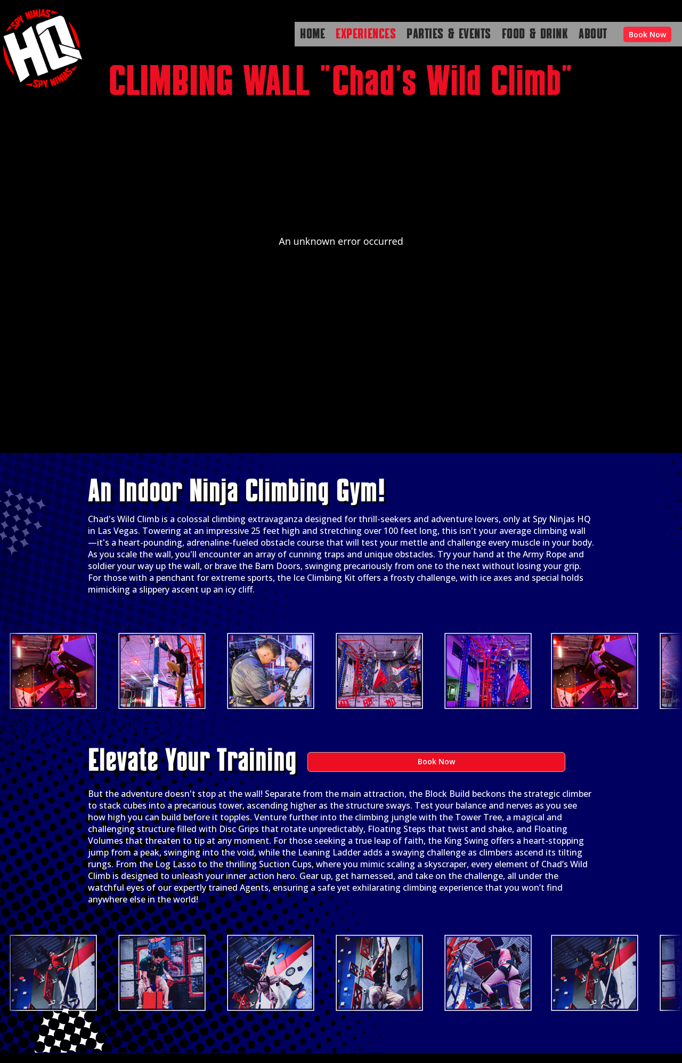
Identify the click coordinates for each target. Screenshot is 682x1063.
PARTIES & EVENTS (449, 34)
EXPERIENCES (366, 34)
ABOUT (593, 34)
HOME (312, 34)
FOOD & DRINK (535, 34)
